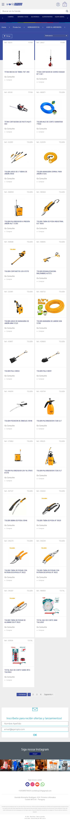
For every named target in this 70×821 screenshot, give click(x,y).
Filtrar (8, 36)
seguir (35, 754)
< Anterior (22, 694)
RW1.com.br (43, 818)
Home (4, 27)
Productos (17, 27)
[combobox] (56, 35)
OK (35, 735)
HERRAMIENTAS (33, 27)
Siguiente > (48, 694)
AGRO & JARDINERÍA (53, 27)
